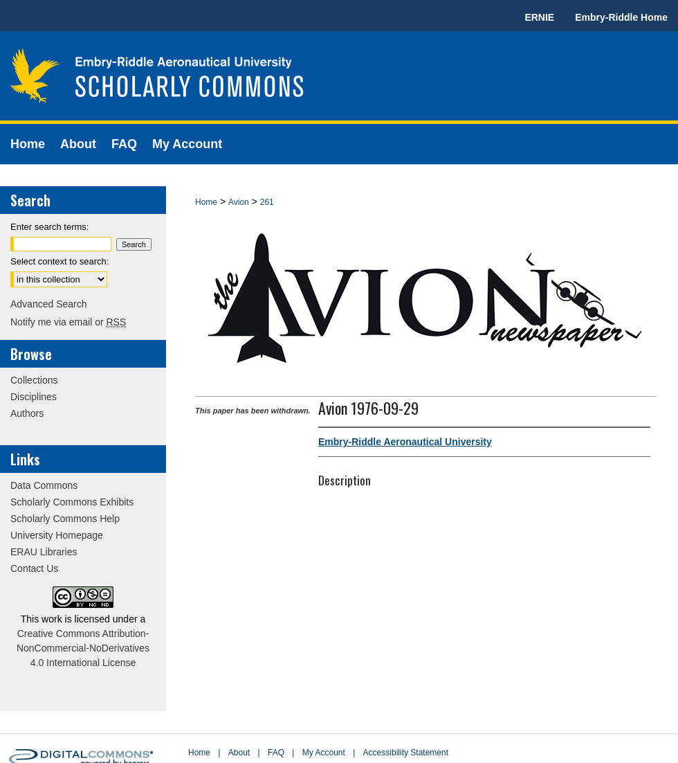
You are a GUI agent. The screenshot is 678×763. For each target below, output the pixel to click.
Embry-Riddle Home (621, 17)
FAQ (276, 752)
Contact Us (34, 568)
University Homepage (56, 535)
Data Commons (43, 485)
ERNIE (539, 17)
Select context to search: (59, 261)
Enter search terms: (49, 227)
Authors (27, 413)
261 (267, 202)
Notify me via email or (68, 321)
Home (206, 202)
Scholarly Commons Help (65, 518)
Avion (238, 202)
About (239, 752)
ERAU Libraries (43, 551)
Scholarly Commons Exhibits (72, 502)
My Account (323, 752)
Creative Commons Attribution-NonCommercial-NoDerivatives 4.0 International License (83, 648)
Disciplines (33, 396)
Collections (33, 380)
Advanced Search (48, 303)
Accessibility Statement (405, 752)
